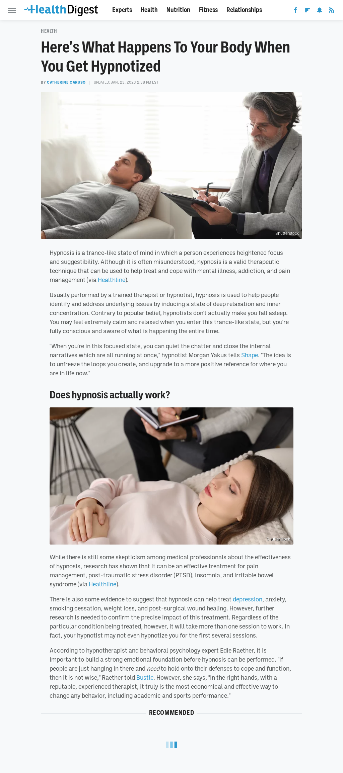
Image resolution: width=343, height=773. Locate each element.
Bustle (144, 677)
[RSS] (331, 11)
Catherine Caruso (66, 82)
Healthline (111, 279)
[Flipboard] (307, 11)
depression (247, 599)
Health (149, 10)
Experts (122, 10)
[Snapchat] (319, 11)
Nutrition (178, 10)
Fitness (208, 10)
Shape (249, 355)
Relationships (244, 10)
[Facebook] (295, 11)
